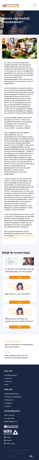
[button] (35, 5)
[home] (9, 4)
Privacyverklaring (19, 453)
